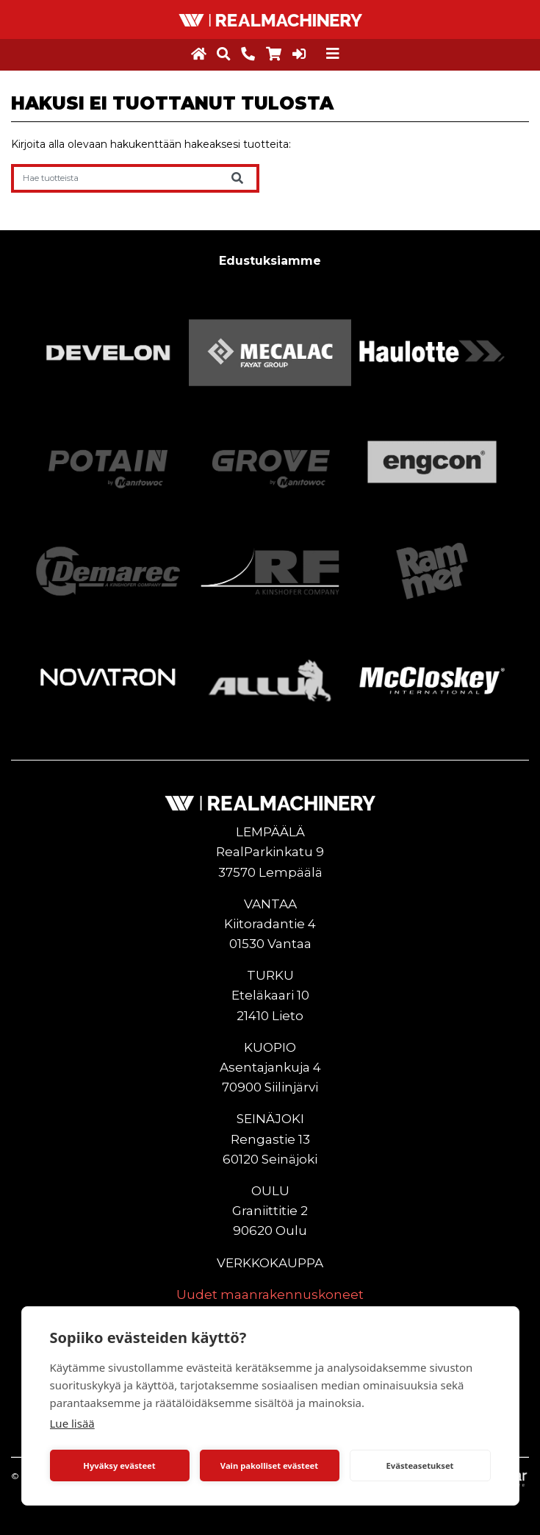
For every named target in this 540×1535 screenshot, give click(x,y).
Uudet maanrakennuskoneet (270, 1294)
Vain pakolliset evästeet (269, 1465)
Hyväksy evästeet (119, 1465)
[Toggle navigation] (333, 54)
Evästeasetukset (420, 1465)
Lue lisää (72, 1423)
